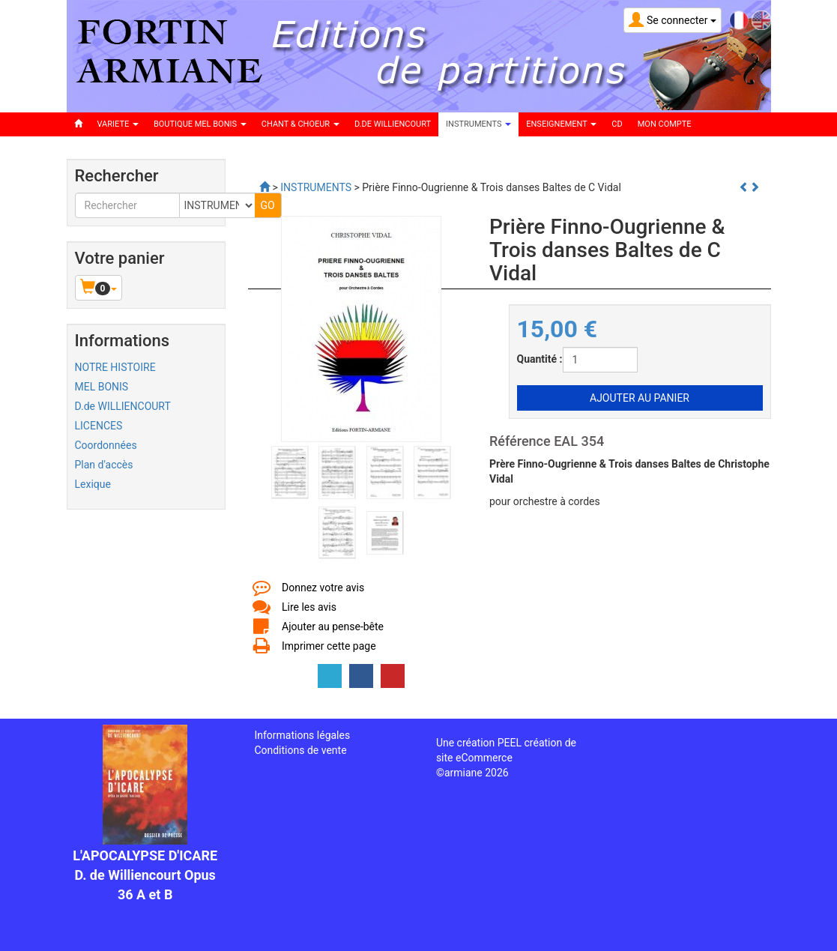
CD (616, 124)
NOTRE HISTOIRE (115, 367)
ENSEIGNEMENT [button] (561, 124)
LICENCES (99, 426)
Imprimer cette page (329, 646)
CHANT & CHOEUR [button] (300, 124)
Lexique (93, 484)
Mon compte (665, 124)
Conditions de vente (300, 750)
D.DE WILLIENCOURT (392, 124)
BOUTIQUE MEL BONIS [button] (200, 124)
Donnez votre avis (323, 588)
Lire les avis (309, 607)
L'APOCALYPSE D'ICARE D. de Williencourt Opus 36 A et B (145, 875)
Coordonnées (106, 445)
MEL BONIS (102, 387)
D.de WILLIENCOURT (123, 406)
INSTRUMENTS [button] (478, 124)
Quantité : (540, 359)
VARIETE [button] (118, 124)
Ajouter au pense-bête (333, 627)
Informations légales (302, 735)
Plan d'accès (104, 465)
